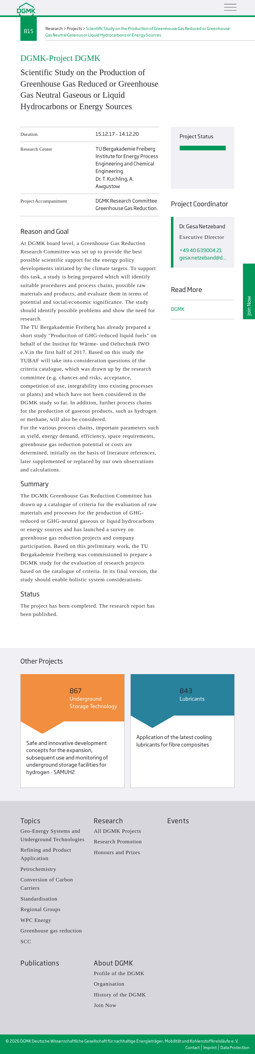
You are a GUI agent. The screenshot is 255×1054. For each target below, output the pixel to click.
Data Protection (234, 1047)
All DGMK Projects (117, 831)
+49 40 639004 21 (200, 250)
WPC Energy (35, 920)
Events (178, 821)
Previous (10, 732)
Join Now (249, 306)
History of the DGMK (120, 995)
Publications (39, 963)
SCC (25, 941)
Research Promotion (118, 841)
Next (245, 732)
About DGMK (113, 963)
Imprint (210, 1047)
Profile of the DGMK (119, 973)
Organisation (109, 984)
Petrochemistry (38, 869)
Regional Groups (40, 909)
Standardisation (38, 899)
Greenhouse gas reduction (51, 930)
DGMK (178, 309)
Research (108, 821)
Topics (30, 821)
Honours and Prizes (117, 852)
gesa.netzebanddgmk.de (204, 258)
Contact (192, 1047)
